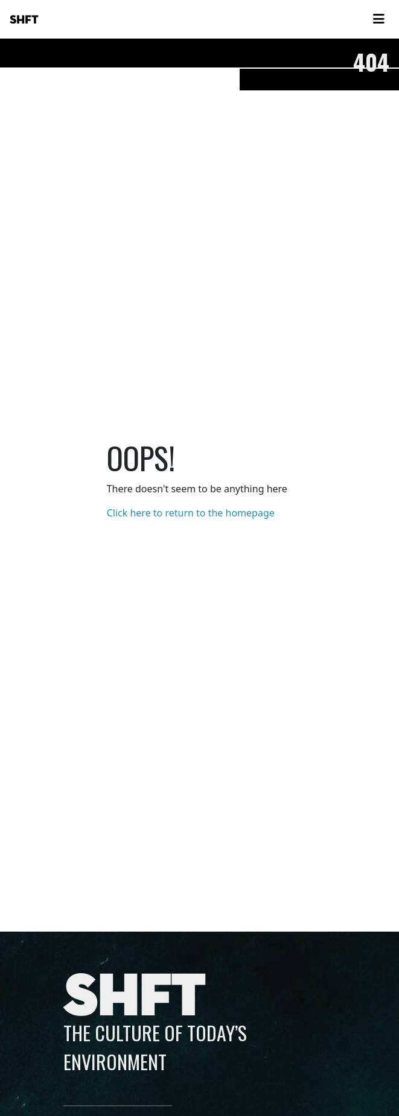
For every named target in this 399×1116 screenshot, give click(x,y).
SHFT (24, 20)
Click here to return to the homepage (191, 512)
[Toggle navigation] (378, 19)
